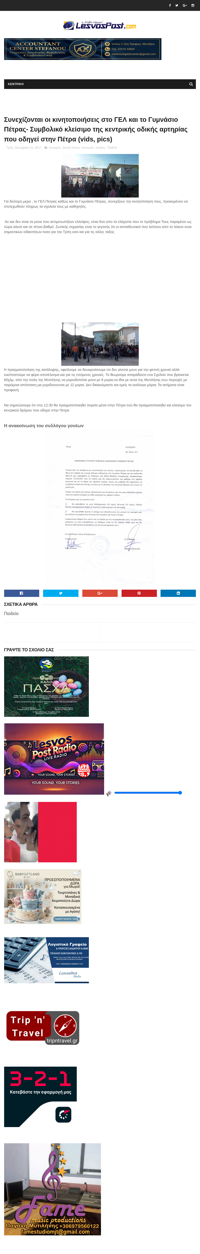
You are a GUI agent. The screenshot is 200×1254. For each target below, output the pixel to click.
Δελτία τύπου (71, 147)
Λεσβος (100, 147)
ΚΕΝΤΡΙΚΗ (16, 84)
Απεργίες (55, 147)
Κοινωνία (87, 147)
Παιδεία (112, 147)
